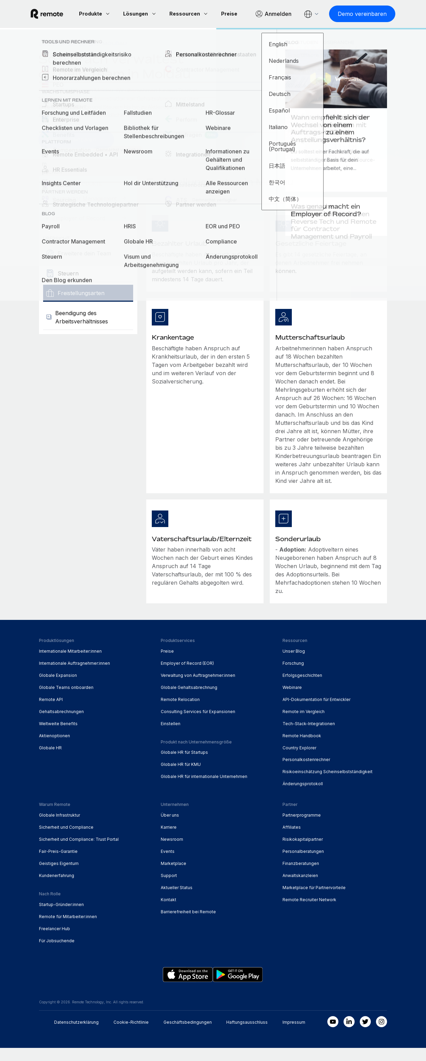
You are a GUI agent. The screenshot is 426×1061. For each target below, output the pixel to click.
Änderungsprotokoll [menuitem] (303, 796)
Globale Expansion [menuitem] (58, 688)
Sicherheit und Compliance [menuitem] (66, 840)
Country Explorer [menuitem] (68, 57)
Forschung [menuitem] (293, 676)
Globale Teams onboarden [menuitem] (66, 700)
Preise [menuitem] (167, 663)
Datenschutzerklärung (76, 1035)
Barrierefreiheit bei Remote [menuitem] (188, 924)
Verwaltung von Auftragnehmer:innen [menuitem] (198, 688)
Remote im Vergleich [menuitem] (304, 724)
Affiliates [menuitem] (292, 840)
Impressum (294, 1035)
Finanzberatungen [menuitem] (301, 876)
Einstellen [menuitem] (170, 736)
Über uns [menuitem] (170, 827)
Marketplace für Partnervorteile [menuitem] (314, 900)
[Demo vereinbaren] (140, 27)
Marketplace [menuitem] (173, 876)
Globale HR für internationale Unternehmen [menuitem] (204, 789)
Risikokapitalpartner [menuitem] (303, 852)
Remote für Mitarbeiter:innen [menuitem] (68, 929)
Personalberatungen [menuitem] (303, 864)
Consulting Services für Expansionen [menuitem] (198, 724)
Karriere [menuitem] (169, 840)
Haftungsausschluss (247, 1035)
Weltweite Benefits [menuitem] (58, 736)
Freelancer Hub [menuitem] (54, 941)
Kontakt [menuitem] (168, 912)
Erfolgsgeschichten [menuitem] (302, 688)
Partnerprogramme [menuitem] (302, 827)
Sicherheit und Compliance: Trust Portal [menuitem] (79, 852)
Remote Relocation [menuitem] (180, 712)
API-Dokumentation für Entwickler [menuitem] (316, 712)
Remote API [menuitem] (51, 712)
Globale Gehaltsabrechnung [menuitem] (189, 700)
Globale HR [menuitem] (50, 760)
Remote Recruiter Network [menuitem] (309, 912)
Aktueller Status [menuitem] (176, 900)
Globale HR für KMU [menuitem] (181, 777)
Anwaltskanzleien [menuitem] (300, 888)
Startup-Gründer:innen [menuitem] (61, 917)
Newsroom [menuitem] (172, 852)
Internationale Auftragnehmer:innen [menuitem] (74, 676)
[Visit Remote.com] (55, 12)
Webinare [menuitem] (292, 700)
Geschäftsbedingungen (188, 1035)
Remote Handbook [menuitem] (302, 748)
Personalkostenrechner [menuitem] (306, 772)
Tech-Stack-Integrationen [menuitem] (309, 736)
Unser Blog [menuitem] (294, 663)
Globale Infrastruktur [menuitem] (59, 827)
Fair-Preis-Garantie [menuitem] (58, 864)
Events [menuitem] (168, 864)
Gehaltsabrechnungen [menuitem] (61, 724)
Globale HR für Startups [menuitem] (184, 765)
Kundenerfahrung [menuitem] (56, 888)
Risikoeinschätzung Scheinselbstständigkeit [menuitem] (328, 784)
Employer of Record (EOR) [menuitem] (187, 676)
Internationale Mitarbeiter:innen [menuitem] (70, 663)
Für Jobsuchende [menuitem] (57, 953)
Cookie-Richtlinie (131, 1035)
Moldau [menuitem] (114, 57)
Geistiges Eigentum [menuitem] (59, 876)
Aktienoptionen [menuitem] (54, 748)
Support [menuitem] (169, 888)
